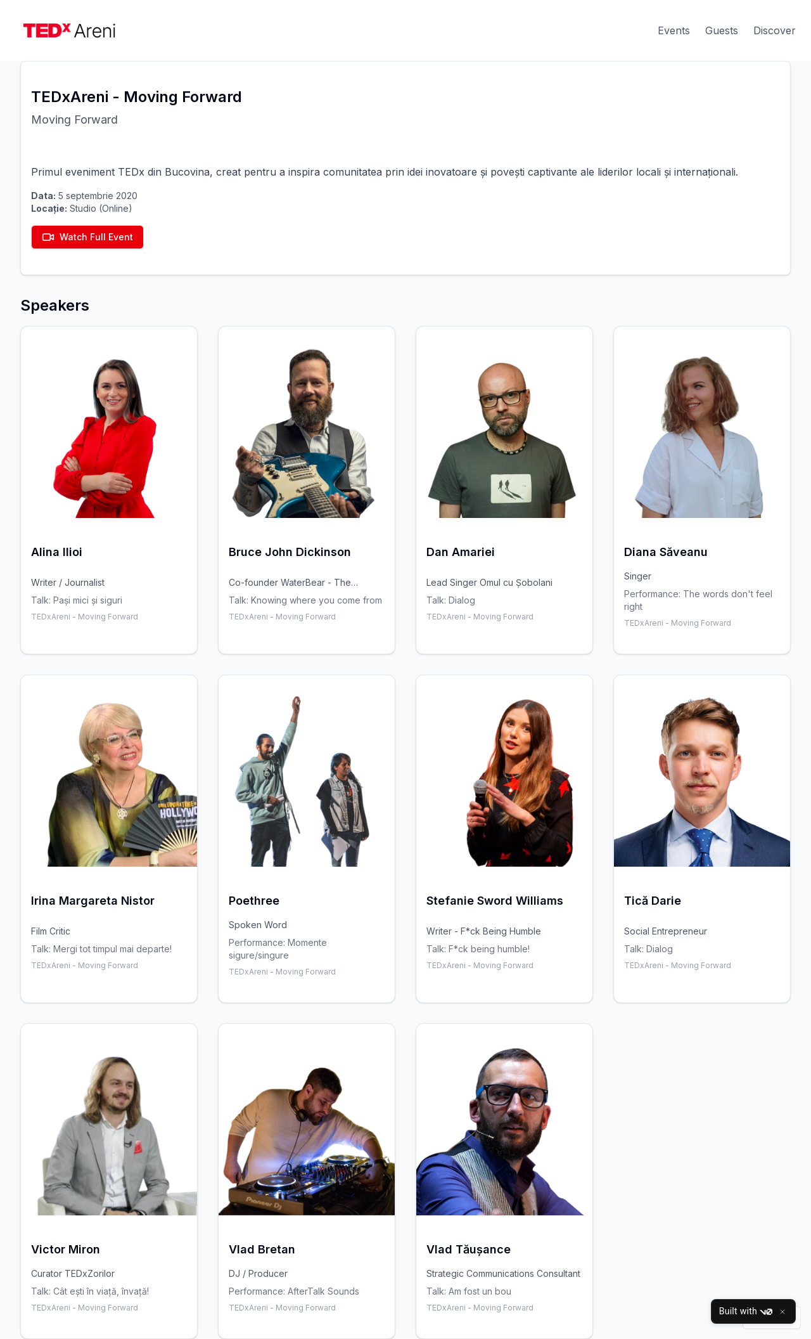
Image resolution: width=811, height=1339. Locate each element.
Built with (745, 1311)
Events (674, 30)
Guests (721, 30)
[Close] (782, 1312)
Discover (774, 30)
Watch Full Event (87, 237)
